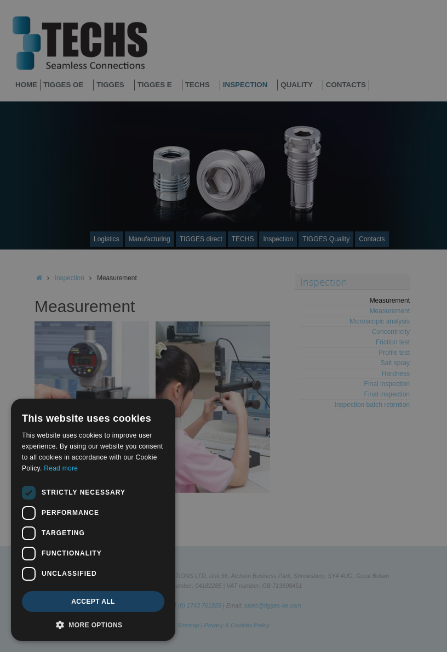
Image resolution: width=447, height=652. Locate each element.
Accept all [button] (93, 601)
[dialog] (93, 520)
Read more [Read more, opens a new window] (61, 468)
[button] (93, 624)
